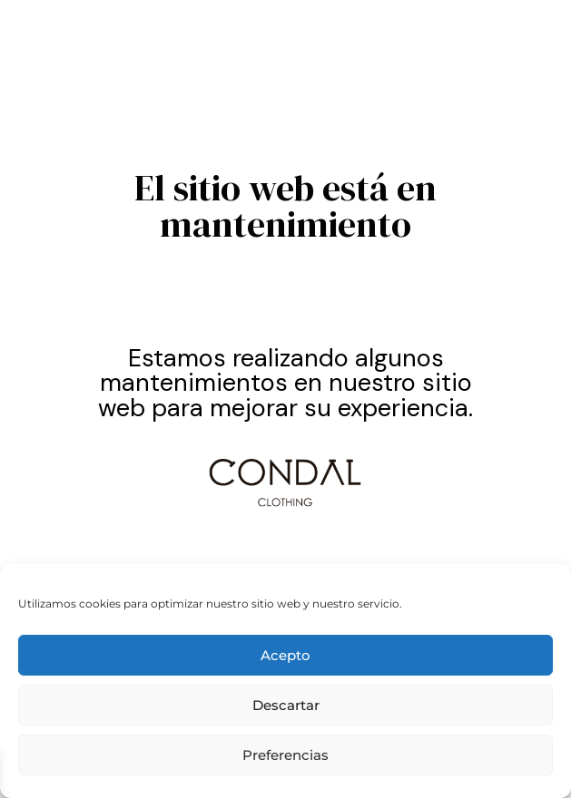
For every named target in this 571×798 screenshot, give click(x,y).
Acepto (285, 655)
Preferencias (285, 755)
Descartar (286, 705)
